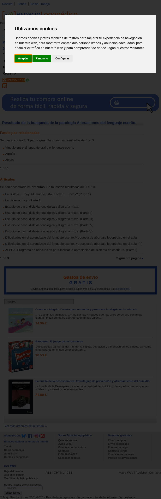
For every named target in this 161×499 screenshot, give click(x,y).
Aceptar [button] (23, 58)
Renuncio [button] (42, 58)
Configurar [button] (62, 58)
